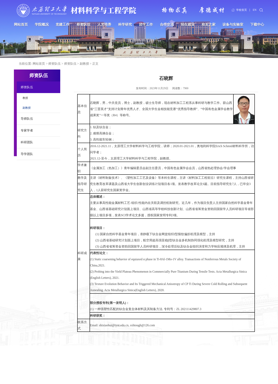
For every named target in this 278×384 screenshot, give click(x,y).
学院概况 (42, 24)
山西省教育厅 (66, 357)
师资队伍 (83, 24)
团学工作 (146, 24)
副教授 (84, 63)
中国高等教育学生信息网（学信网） (79, 375)
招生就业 (188, 24)
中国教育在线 (66, 369)
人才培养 (104, 24)
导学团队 (27, 154)
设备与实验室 (232, 24)
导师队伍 (27, 118)
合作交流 (167, 24)
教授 (25, 98)
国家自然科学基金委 (26, 369)
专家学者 (27, 130)
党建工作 (63, 24)
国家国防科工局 (23, 375)
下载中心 (257, 24)
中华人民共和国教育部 (27, 357)
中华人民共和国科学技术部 (30, 363)
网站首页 (21, 24)
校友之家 (208, 24)
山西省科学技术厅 (69, 363)
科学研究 (125, 24)
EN (254, 10)
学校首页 (241, 10)
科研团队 (27, 142)
